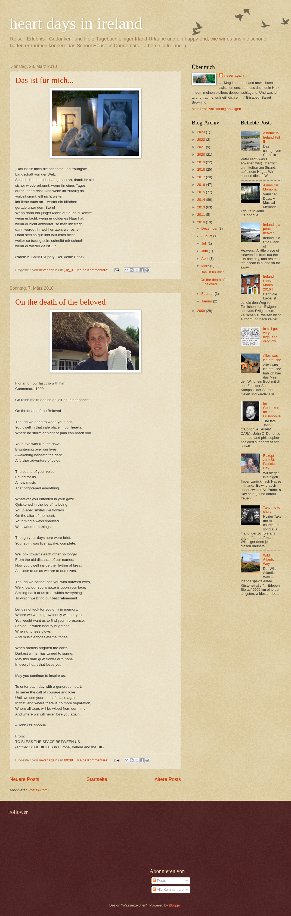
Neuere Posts (24, 779)
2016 (201, 185)
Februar (208, 294)
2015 (201, 192)
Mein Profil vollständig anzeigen (216, 109)
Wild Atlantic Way (268, 559)
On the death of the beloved (60, 301)
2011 (201, 214)
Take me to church (271, 509)
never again (234, 75)
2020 (201, 154)
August (207, 236)
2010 (201, 222)
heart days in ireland (76, 23)
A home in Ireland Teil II (271, 137)
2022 (201, 139)
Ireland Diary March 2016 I (268, 282)
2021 (201, 147)
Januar (207, 301)
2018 (201, 169)
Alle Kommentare (168, 889)
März (205, 266)
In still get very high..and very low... (270, 335)
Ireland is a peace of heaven (271, 229)
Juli (204, 243)
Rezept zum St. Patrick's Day (269, 462)
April (205, 259)
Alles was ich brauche (272, 358)
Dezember (209, 228)
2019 (201, 162)
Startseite (96, 779)
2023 (201, 132)
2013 (201, 207)
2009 (201, 311)
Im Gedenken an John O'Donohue (272, 409)
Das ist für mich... (44, 80)
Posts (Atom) (38, 790)
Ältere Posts (167, 779)
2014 (201, 200)
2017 (201, 177)
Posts (159, 881)
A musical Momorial (270, 187)
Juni (205, 251)
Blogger (175, 905)
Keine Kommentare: (93, 270)
